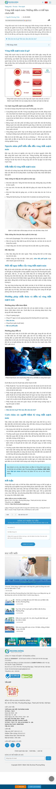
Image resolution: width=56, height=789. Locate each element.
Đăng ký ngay (28, 544)
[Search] (42, 2)
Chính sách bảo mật (21, 751)
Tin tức (15, 6)
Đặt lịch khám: (13, 737)
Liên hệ (39, 751)
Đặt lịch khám (34, 786)
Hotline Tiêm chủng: (15, 733)
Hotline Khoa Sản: (15, 735)
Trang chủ (8, 6)
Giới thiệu (32, 751)
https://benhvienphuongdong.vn (19, 504)
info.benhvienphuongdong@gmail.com (19, 669)
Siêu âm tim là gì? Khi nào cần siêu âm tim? (22, 39)
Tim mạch (22, 6)
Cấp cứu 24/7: (13, 731)
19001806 (17, 502)
